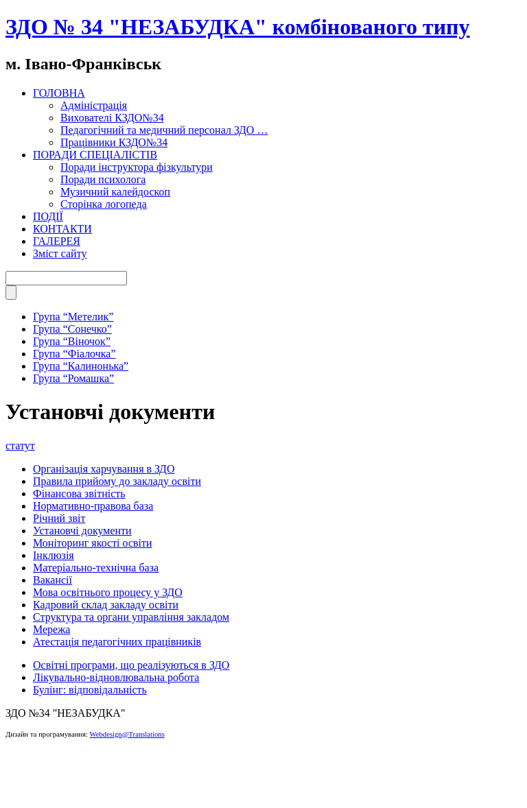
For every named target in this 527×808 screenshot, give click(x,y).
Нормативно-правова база (93, 506)
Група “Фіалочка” (74, 353)
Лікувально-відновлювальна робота (116, 677)
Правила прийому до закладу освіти (117, 481)
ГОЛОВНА (59, 93)
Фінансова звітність (79, 493)
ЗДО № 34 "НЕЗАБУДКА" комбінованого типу (237, 26)
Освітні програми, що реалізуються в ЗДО (131, 665)
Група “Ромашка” (73, 378)
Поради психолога (102, 179)
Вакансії (52, 580)
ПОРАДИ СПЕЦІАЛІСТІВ (95, 155)
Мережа (51, 629)
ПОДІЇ (48, 216)
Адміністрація (93, 105)
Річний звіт (59, 518)
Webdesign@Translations (127, 734)
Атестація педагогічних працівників (117, 641)
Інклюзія (53, 555)
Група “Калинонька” (80, 366)
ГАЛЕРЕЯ (56, 241)
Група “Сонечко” (72, 329)
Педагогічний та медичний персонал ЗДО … (164, 130)
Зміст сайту (59, 253)
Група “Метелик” (73, 316)
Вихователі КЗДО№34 (112, 117)
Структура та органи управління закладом (131, 617)
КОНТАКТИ (62, 229)
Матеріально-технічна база (96, 567)
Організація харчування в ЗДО (104, 469)
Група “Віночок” (71, 341)
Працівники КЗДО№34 (113, 142)
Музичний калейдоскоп (115, 192)
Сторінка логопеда (103, 204)
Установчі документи (82, 530)
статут (20, 445)
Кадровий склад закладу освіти (105, 604)
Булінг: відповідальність (90, 690)
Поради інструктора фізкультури (136, 167)
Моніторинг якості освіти (92, 543)
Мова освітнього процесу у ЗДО (108, 592)
